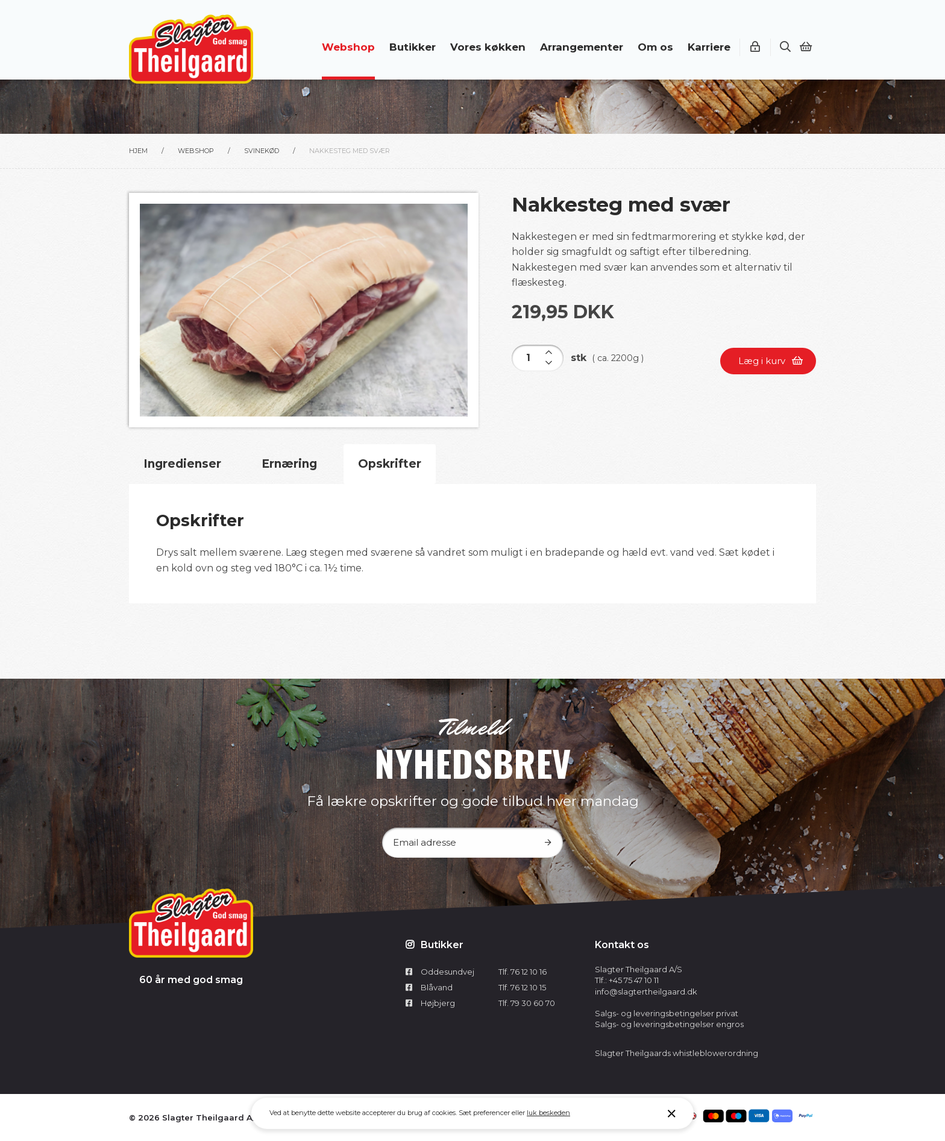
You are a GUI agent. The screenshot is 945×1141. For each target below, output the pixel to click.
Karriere (709, 47)
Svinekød (261, 151)
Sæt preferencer (484, 1112)
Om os (655, 47)
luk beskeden (548, 1112)
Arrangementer (581, 47)
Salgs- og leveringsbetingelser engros (669, 1024)
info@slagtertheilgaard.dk (646, 991)
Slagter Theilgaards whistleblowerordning (676, 1053)
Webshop (348, 47)
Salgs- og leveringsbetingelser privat (666, 1013)
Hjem (138, 151)
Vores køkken (488, 47)
